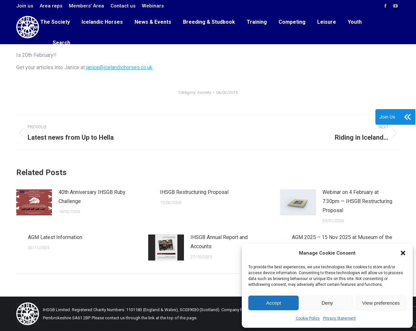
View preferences (381, 303)
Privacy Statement (339, 318)
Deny (327, 303)
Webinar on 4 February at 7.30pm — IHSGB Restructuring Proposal (357, 201)
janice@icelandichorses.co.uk (119, 67)
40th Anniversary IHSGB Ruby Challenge (91, 196)
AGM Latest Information (55, 237)
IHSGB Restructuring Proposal (194, 192)
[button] (403, 253)
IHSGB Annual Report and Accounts (219, 241)
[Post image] (34, 202)
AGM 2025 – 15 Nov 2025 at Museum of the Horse (342, 241)
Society (204, 92)
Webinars (153, 6)
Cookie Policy (308, 318)
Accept (273, 303)
